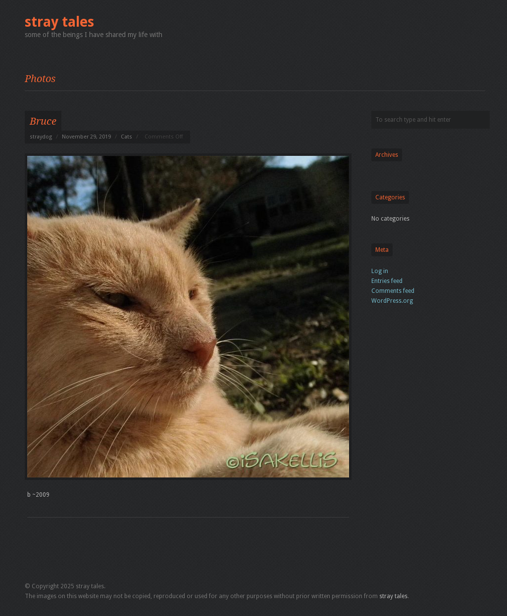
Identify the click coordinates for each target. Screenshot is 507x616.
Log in (379, 271)
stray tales (59, 22)
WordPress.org (392, 300)
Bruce (43, 121)
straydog (41, 137)
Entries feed (387, 281)
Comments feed (392, 290)
